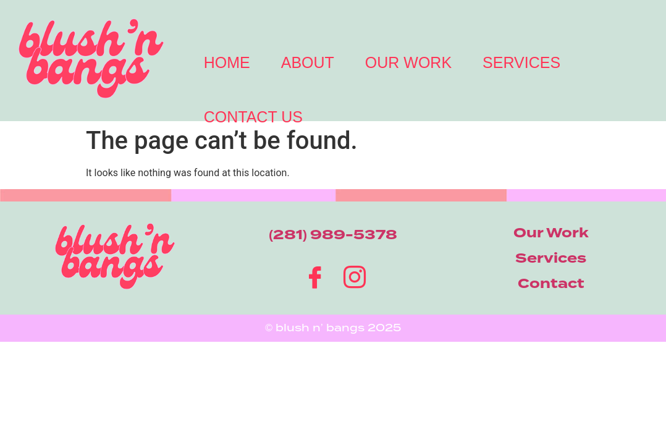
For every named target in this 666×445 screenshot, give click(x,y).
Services (521, 62)
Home (227, 62)
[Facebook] (313, 275)
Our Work (408, 62)
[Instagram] (353, 275)
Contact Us (253, 116)
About (307, 62)
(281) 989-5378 (333, 234)
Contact (551, 283)
